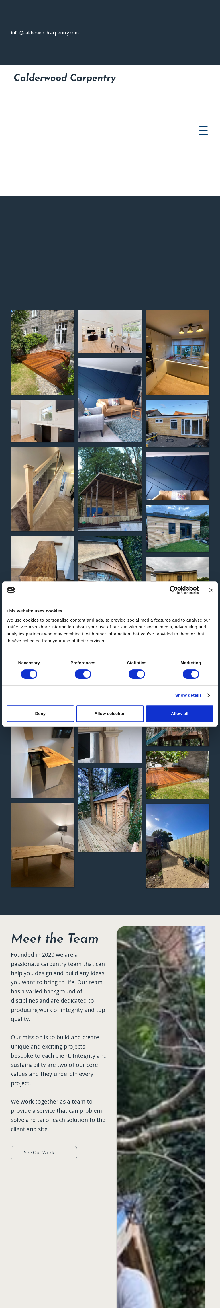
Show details (188, 695)
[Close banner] (211, 590)
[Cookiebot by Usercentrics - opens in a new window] (174, 590)
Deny (40, 713)
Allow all (179, 713)
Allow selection (109, 713)
